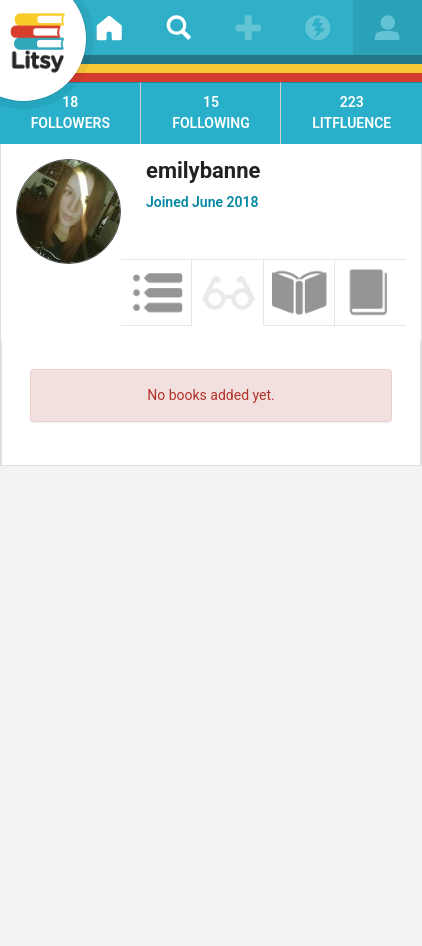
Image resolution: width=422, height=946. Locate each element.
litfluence (351, 111)
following (211, 111)
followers (70, 111)
